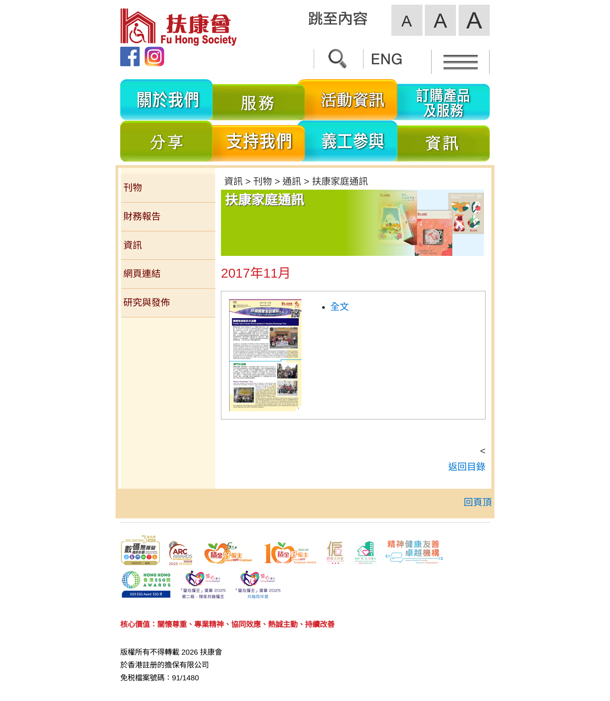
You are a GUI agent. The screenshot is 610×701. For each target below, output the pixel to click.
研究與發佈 (146, 302)
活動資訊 (351, 99)
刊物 (132, 187)
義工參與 (351, 141)
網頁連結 (142, 273)
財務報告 (142, 216)
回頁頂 (478, 502)
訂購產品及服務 (444, 99)
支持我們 (259, 141)
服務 (259, 99)
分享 (166, 141)
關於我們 (166, 99)
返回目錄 (467, 466)
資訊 (444, 141)
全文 (339, 306)
